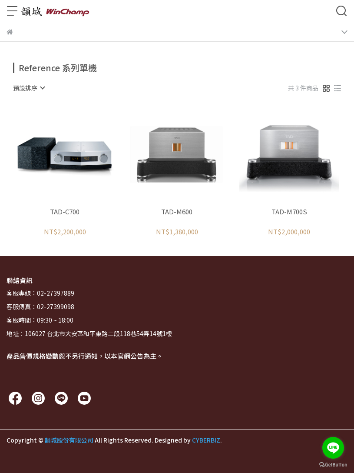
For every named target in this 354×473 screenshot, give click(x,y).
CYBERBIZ (206, 440)
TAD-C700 (64, 212)
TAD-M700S (289, 212)
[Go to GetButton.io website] (333, 464)
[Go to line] (333, 448)
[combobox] (28, 88)
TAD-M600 (176, 212)
